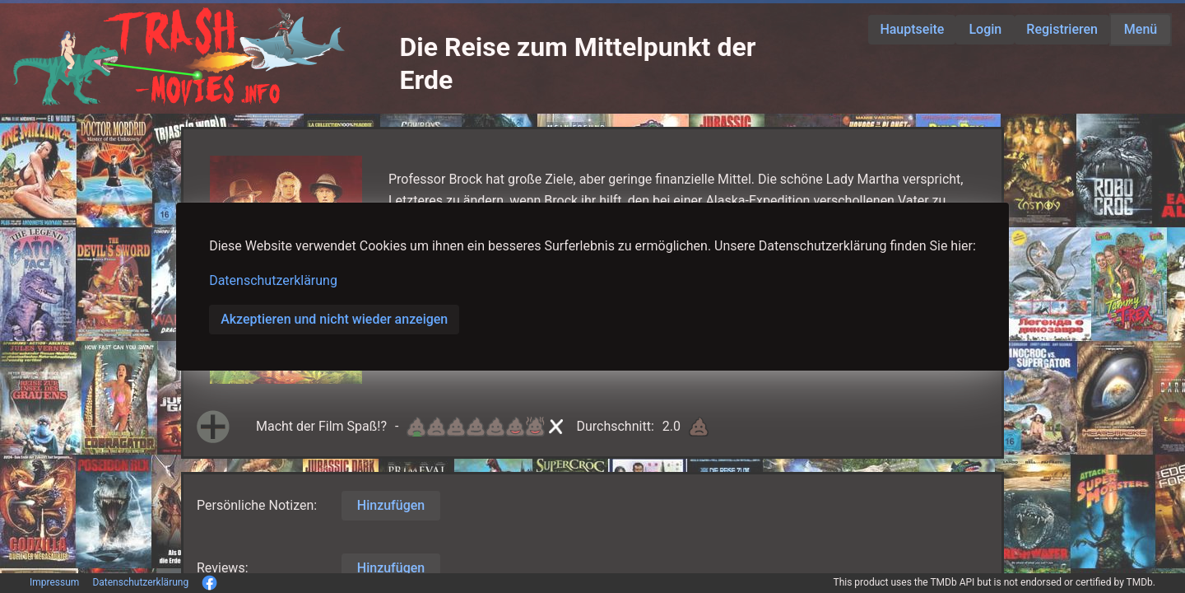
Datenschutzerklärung (273, 280)
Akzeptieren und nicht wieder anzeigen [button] (334, 319)
